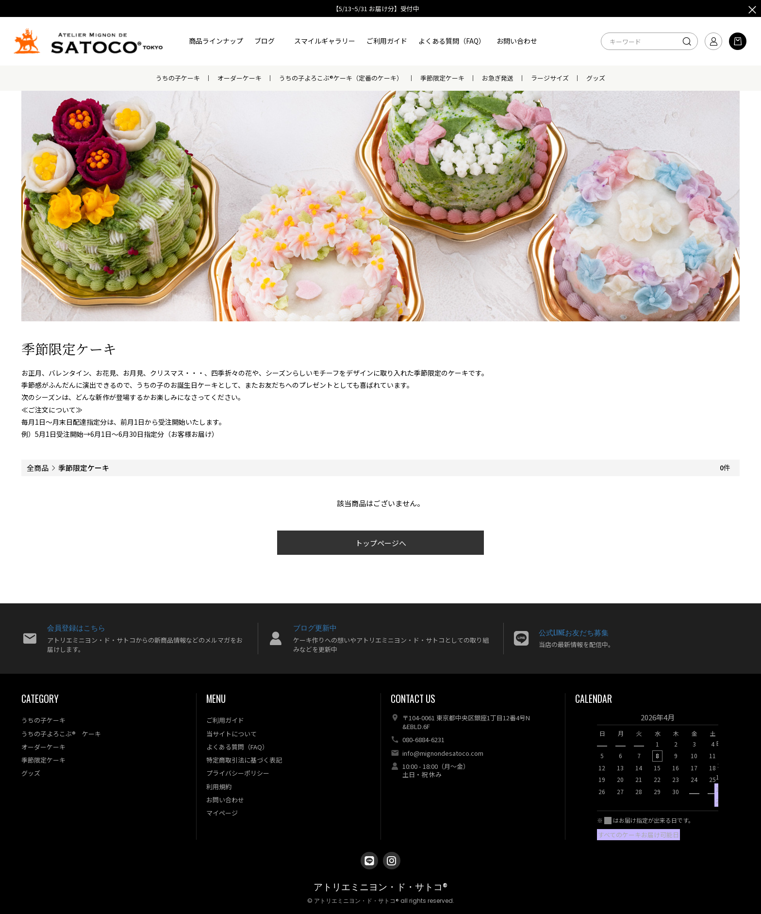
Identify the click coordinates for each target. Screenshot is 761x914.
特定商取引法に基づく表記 (244, 759)
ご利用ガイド (386, 41)
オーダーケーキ (239, 78)
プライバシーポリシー (237, 773)
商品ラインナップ (216, 41)
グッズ (595, 78)
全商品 (38, 468)
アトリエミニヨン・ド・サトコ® (380, 887)
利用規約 (219, 786)
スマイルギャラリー (324, 41)
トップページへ (380, 543)
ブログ (264, 41)
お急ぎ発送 (497, 78)
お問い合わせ (516, 41)
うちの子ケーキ (178, 78)
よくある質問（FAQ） (451, 41)
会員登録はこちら (76, 627)
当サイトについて (231, 733)
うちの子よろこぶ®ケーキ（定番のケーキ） (341, 78)
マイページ (222, 812)
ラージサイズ (550, 78)
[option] (657, 757)
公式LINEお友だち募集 (574, 632)
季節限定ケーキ (442, 78)
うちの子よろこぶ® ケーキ (61, 733)
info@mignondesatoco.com (442, 753)
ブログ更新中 (315, 627)
